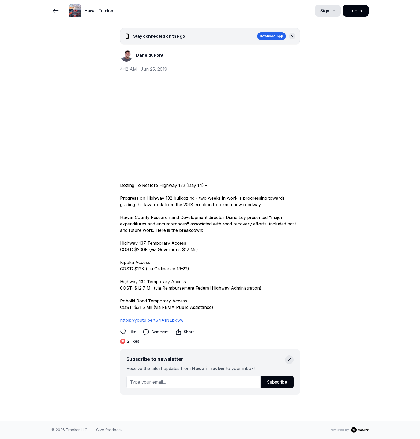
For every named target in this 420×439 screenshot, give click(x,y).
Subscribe (277, 382)
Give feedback (109, 429)
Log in (356, 10)
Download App (271, 36)
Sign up (327, 10)
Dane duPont (149, 55)
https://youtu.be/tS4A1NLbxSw (151, 320)
